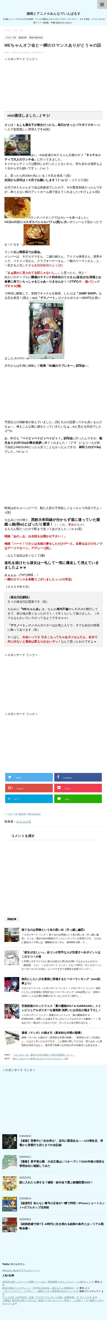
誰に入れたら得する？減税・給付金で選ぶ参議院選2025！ (56, 1182)
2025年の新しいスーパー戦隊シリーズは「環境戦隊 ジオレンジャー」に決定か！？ (46, 1282)
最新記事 (22, 814)
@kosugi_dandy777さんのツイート (21, 1270)
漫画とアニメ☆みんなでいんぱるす (54, 13)
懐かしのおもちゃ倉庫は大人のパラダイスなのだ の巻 (40, 1058)
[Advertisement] (29, 86)
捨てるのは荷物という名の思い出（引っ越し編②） (53, 929)
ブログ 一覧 (12, 814)
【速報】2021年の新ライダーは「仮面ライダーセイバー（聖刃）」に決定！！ (44, 1300)
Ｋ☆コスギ (23, 821)
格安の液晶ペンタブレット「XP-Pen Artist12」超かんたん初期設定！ (39, 1288)
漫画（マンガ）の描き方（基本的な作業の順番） (52, 1032)
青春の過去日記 (34, 814)
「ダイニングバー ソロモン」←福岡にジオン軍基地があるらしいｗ (39, 1291)
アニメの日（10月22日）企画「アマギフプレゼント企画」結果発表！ (39, 1297)
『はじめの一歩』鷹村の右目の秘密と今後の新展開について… (44, 1055)
